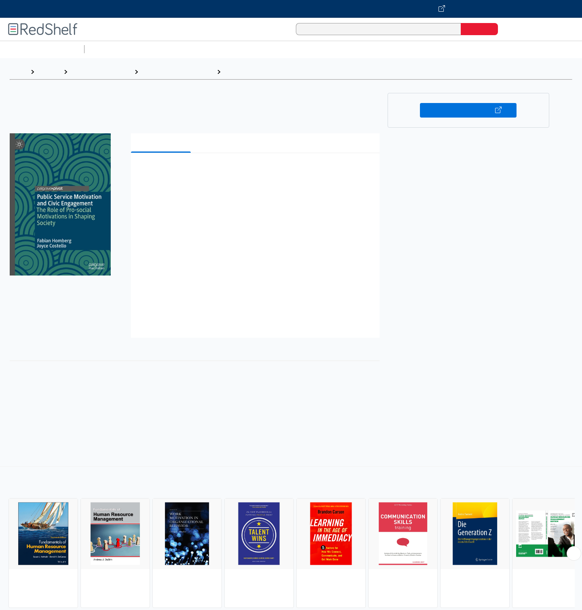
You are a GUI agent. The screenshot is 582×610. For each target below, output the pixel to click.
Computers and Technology (230, 49)
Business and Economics (313, 49)
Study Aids (109, 49)
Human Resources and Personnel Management (296, 72)
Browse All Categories (42, 49)
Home (18, 72)
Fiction (456, 49)
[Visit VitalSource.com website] (291, 9)
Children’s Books (536, 49)
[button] (256, 171)
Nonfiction (489, 49)
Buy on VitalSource (468, 110)
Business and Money (101, 72)
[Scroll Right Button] (574, 553)
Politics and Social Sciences (398, 49)
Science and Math (158, 49)
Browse (49, 72)
